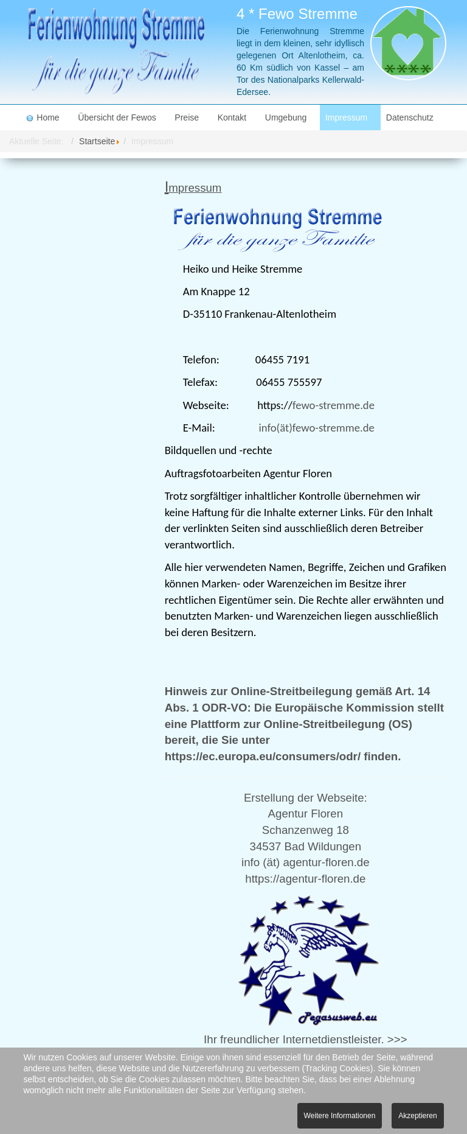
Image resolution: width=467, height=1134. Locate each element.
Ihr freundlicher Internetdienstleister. (294, 1039)
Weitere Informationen (340, 1115)
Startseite (97, 141)
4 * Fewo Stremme (297, 13)
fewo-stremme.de (333, 405)
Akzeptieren (417, 1115)
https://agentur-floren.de (305, 878)
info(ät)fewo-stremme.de (316, 428)
